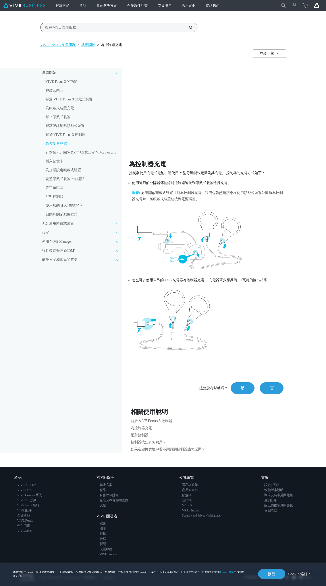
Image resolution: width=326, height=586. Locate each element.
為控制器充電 (56, 143)
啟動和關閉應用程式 (61, 214)
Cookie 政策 (227, 571)
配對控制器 (54, 196)
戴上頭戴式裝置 (58, 117)
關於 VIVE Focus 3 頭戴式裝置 (69, 99)
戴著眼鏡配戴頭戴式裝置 (65, 126)
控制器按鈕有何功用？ (148, 442)
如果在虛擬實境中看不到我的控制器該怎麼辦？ (168, 449)
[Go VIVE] (316, 5)
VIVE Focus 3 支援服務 (58, 45)
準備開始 (88, 45)
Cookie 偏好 (298, 574)
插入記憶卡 (54, 161)
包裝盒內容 (54, 90)
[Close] (283, 5)
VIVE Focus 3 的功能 (61, 81)
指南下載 (267, 53)
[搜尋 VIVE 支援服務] (188, 27)
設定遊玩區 (54, 188)
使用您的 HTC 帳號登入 (64, 205)
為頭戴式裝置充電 (60, 108)
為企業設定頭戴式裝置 (63, 170)
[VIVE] (24, 5)
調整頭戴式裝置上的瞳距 (65, 179)
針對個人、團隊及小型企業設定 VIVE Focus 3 (81, 152)
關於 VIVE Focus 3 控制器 (65, 134)
